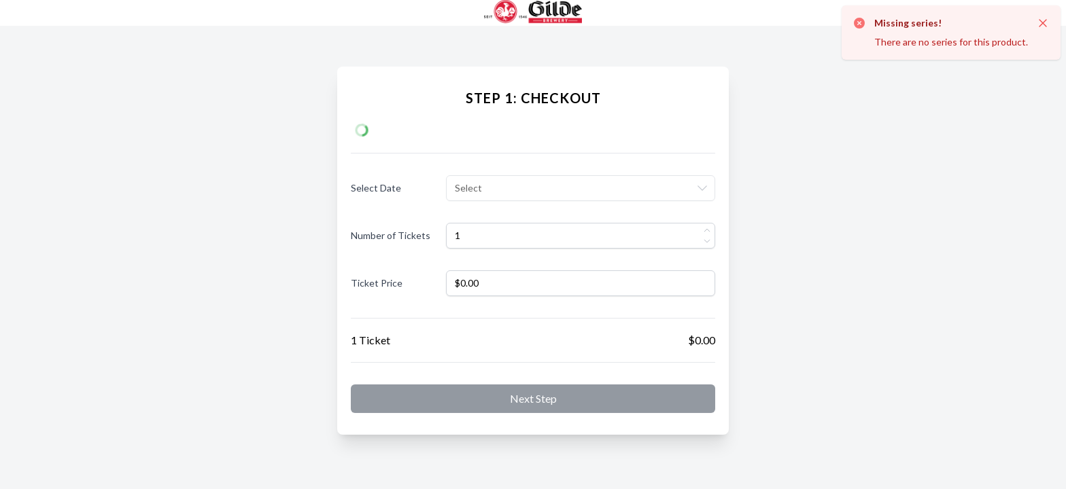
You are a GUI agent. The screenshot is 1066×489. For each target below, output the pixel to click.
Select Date (376, 188)
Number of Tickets (390, 235)
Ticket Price (376, 283)
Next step (533, 398)
